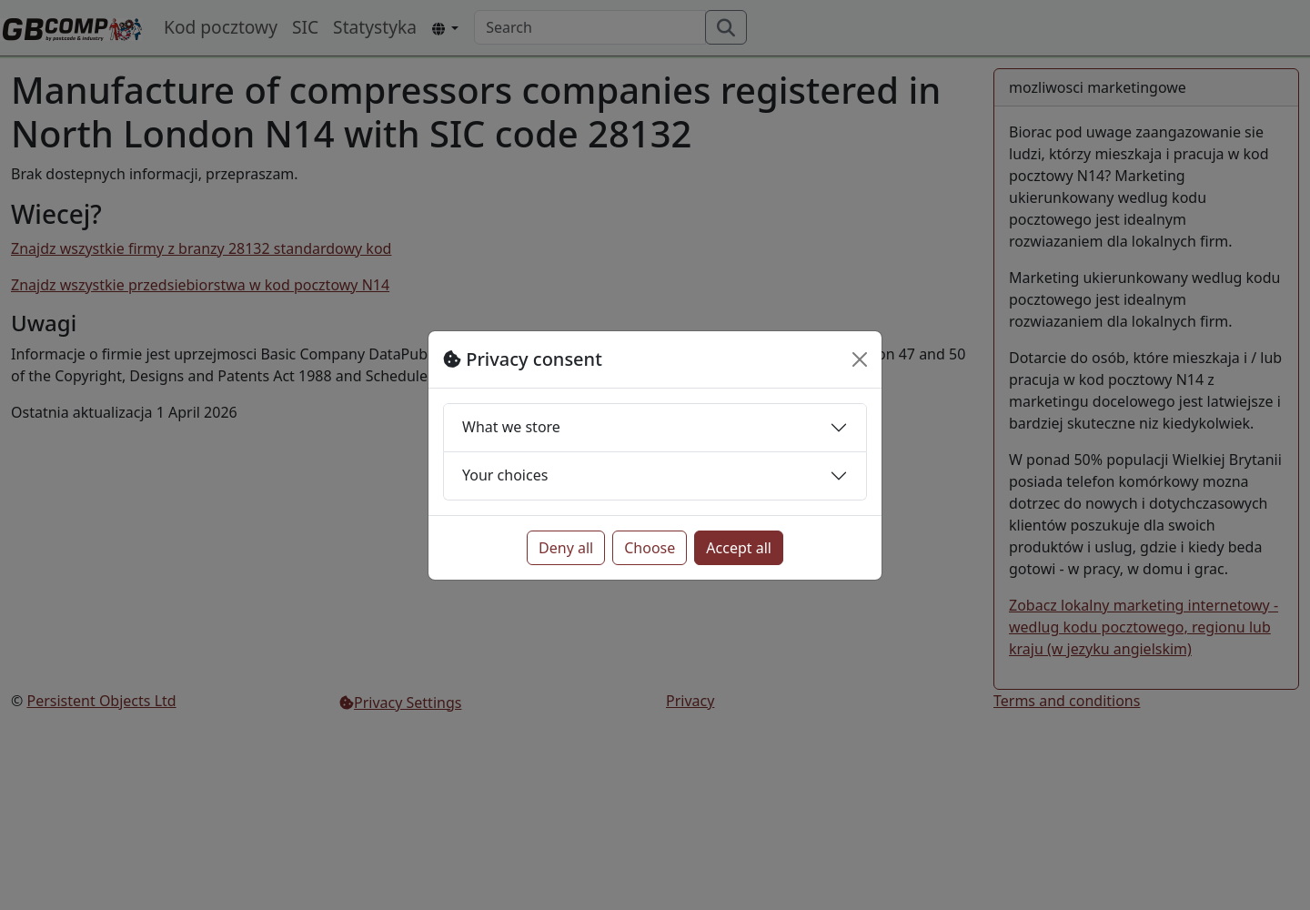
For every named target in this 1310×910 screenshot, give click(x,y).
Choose (649, 548)
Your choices (505, 475)
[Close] (859, 359)
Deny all (566, 548)
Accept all (738, 548)
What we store (511, 427)
